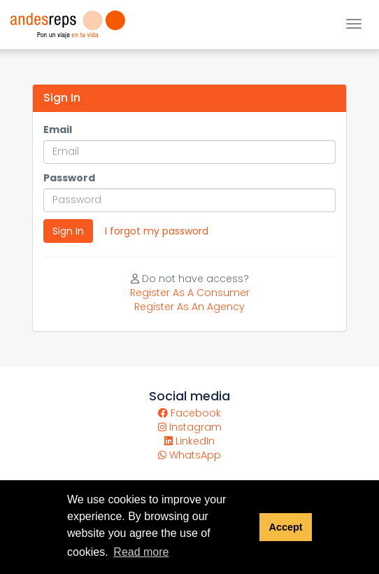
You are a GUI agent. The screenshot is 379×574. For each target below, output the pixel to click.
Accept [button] (285, 527)
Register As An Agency (189, 307)
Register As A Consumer (190, 293)
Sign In (68, 231)
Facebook (189, 413)
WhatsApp (189, 455)
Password (69, 178)
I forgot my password (156, 231)
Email (57, 129)
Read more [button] (141, 552)
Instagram (190, 427)
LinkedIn (189, 441)
